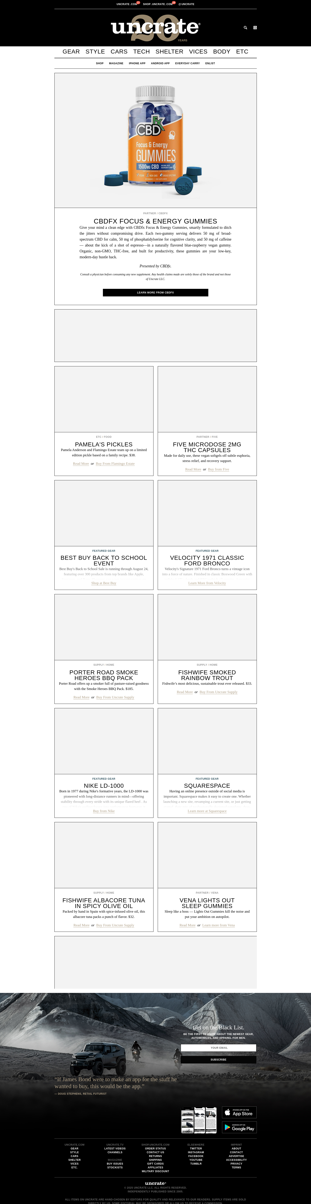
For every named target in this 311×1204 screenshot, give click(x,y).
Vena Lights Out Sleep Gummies (207, 903)
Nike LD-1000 (104, 785)
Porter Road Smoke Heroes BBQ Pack (103, 675)
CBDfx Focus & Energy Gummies (155, 221)
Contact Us (155, 1119)
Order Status (155, 1115)
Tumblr (196, 1130)
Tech (141, 51)
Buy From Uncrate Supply (115, 697)
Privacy (236, 1130)
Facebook (195, 1122)
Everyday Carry (187, 63)
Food (108, 436)
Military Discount (155, 1138)
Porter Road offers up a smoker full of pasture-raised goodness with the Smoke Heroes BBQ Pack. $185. (104, 686)
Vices (198, 51)
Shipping (155, 1126)
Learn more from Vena (218, 925)
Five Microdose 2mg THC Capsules (207, 447)
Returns (155, 1122)
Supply (98, 664)
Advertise (236, 1122)
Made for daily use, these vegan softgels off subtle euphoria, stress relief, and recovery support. (207, 458)
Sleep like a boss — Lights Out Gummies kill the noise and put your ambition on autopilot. (207, 914)
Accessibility (236, 1126)
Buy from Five (218, 469)
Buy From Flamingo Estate (115, 464)
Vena (214, 892)
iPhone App (137, 63)
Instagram (196, 1119)
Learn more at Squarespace (207, 811)
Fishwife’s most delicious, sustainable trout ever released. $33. (207, 684)
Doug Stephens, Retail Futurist (82, 1095)
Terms (236, 1134)
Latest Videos (115, 1115)
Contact (236, 1119)
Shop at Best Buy (103, 583)
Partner (149, 213)
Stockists (115, 1134)
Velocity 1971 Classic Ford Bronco (207, 560)
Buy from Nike (104, 811)
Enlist (210, 63)
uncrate (186, 4)
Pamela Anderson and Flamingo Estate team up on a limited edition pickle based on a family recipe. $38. (104, 452)
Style (95, 51)
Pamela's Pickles (104, 444)
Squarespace (207, 785)
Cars (119, 51)
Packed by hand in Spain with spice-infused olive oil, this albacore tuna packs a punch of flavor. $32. (104, 914)
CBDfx (163, 213)
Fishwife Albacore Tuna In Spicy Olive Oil (103, 903)
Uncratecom (127, 4)
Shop (100, 63)
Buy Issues (115, 1130)
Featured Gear (103, 550)
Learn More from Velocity (207, 583)
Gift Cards (155, 1130)
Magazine (116, 63)
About (236, 1115)
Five (215, 436)
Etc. (74, 1134)
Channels (115, 1119)
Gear (71, 51)
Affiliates (155, 1134)
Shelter (169, 51)
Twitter (196, 1115)
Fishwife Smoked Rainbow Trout (207, 675)
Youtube (195, 1126)
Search (245, 27)
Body (221, 51)
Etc (242, 51)
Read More (81, 464)
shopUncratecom (158, 4)
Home (110, 664)
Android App (160, 63)
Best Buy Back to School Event (104, 560)
